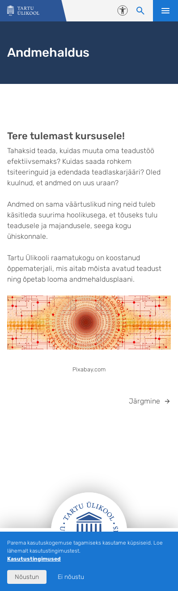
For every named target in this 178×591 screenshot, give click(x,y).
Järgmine (144, 401)
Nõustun (27, 577)
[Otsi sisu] (140, 11)
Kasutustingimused (34, 559)
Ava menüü (165, 10)
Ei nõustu (71, 577)
